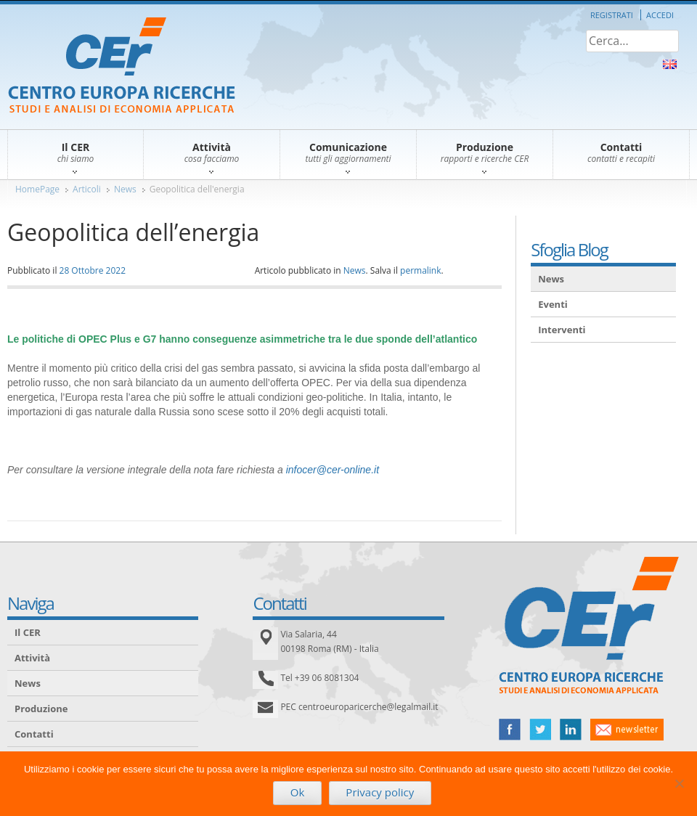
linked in (571, 729)
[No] (679, 783)
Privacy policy (380, 792)
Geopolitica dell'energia (197, 189)
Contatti (34, 733)
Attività (32, 657)
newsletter (627, 729)
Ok (297, 792)
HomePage (37, 189)
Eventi (553, 304)
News (125, 189)
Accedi (660, 14)
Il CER (28, 632)
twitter (540, 729)
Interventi (561, 329)
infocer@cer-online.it (332, 470)
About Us (669, 64)
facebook (510, 729)
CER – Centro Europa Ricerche (121, 66)
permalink (420, 270)
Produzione (41, 708)
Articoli (87, 189)
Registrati (611, 14)
